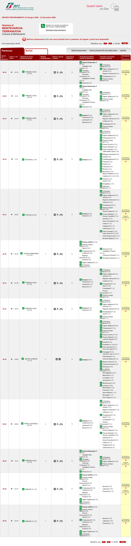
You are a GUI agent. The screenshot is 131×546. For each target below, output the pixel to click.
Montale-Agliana (108, 238)
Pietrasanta (106, 356)
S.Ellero (105, 121)
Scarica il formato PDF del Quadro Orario (103, 50)
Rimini (105, 169)
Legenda (123, 50)
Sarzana (105, 367)
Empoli (105, 342)
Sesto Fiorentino (108, 221)
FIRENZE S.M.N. (31, 72)
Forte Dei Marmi (108, 359)
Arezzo (84, 83)
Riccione (105, 171)
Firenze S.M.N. (108, 144)
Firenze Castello (108, 216)
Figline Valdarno (108, 69)
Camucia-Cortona (108, 255)
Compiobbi (106, 288)
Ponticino (85, 117)
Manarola (106, 375)
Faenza (105, 162)
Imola (104, 157)
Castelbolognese (108, 159)
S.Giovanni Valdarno (105, 65)
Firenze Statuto (108, 211)
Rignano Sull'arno (108, 73)
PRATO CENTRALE (31, 423)
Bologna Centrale (108, 154)
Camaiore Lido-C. (108, 354)
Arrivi (29, 50)
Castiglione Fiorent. (88, 78)
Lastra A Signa (107, 339)
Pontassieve (107, 76)
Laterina (85, 120)
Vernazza (106, 380)
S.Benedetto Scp (108, 151)
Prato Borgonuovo (109, 236)
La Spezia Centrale (104, 370)
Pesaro (105, 179)
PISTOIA (29, 215)
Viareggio (106, 352)
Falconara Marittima (104, 187)
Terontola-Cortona (84, 71)
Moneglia (106, 395)
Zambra (105, 218)
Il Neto (105, 223)
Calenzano (106, 228)
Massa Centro (107, 362)
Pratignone (106, 226)
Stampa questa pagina (79, 50)
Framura (105, 390)
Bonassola (106, 387)
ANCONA (28, 159)
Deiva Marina (107, 392)
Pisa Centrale (107, 347)
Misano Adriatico (108, 173)
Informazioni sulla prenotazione (56, 30)
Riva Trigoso (107, 397)
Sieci (84, 248)
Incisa (105, 71)
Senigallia (106, 184)
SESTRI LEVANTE (31, 359)
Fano (104, 181)
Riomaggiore (107, 373)
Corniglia (106, 378)
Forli (104, 164)
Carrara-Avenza (108, 364)
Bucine (84, 122)
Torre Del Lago (108, 349)
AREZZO (28, 489)
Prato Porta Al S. (108, 233)
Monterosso (107, 383)
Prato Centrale (107, 149)
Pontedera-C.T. (108, 344)
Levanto (105, 385)
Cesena (105, 166)
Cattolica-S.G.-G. (108, 176)
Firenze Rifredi (107, 147)
